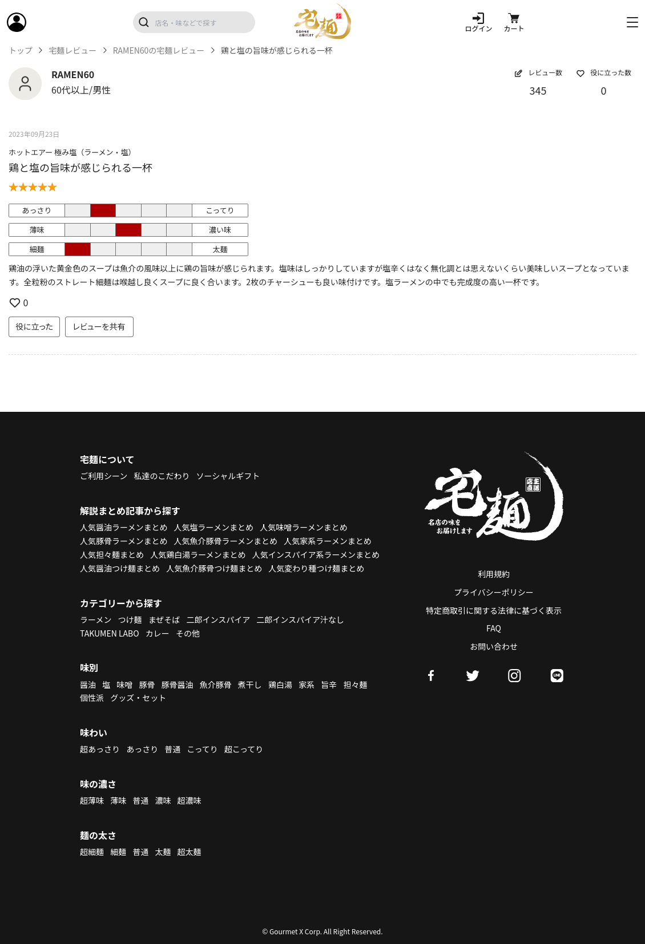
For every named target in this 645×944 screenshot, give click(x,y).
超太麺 (189, 851)
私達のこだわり (162, 475)
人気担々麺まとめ (112, 554)
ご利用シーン (103, 475)
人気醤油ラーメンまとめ (123, 527)
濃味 (163, 800)
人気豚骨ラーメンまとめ (123, 540)
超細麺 (92, 851)
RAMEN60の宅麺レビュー (159, 50)
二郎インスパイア (218, 619)
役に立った (34, 326)
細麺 (118, 851)
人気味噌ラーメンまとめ (303, 527)
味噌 (124, 684)
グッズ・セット (138, 697)
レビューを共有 (99, 326)
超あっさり (100, 749)
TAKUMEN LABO (109, 633)
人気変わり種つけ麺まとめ (316, 568)
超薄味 (92, 800)
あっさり (142, 749)
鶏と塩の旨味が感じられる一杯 (80, 167)
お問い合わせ (494, 646)
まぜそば (164, 619)
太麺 (163, 851)
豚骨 (147, 684)
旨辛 (329, 684)
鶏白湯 (280, 684)
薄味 (118, 800)
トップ (21, 50)
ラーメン (95, 619)
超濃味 (189, 800)
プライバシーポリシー (494, 592)
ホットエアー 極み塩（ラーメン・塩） (72, 152)
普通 (172, 749)
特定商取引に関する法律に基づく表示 (494, 610)
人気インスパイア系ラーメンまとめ (316, 554)
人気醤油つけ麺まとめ (120, 568)
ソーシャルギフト (228, 475)
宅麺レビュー (72, 50)
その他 (188, 633)
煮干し (250, 684)
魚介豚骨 (216, 684)
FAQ (493, 628)
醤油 (88, 684)
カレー (158, 633)
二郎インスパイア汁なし (300, 619)
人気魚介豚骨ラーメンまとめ (225, 540)
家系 (307, 684)
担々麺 (355, 684)
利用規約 (494, 574)
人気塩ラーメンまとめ (213, 527)
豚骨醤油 (178, 684)
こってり (202, 749)
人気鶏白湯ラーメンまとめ (197, 554)
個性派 (92, 697)
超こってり (243, 749)
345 (538, 90)
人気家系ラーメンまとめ (327, 540)
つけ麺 (130, 619)
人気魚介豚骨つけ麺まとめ (214, 568)
